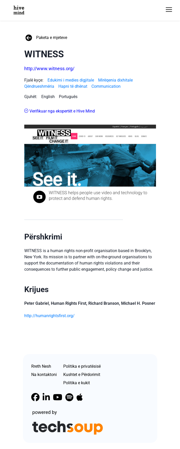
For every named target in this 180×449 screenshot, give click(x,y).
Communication (106, 86)
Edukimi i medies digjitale (71, 80)
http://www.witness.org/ (49, 68)
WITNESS (44, 54)
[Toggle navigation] (169, 9)
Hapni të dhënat (72, 86)
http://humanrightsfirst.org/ (49, 315)
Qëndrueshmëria (39, 86)
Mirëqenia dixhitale (115, 80)
